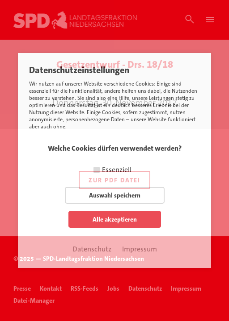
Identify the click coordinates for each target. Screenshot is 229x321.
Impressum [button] (139, 249)
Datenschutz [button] (91, 249)
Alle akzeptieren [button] (115, 219)
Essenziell (116, 169)
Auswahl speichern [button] (114, 195)
